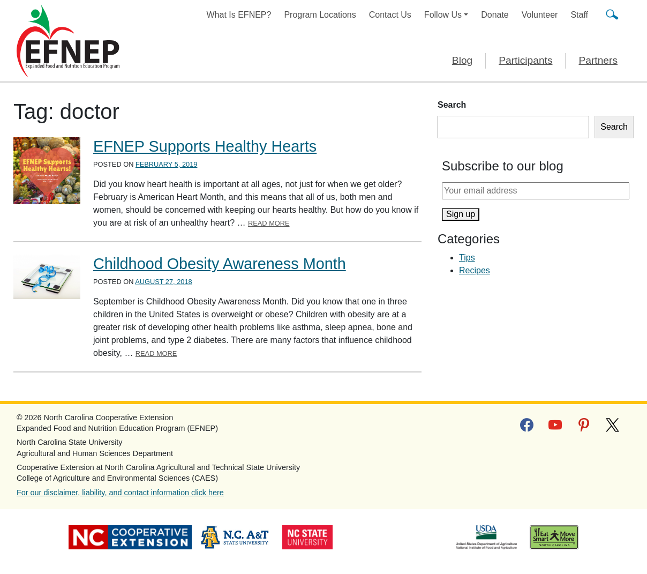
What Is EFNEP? (239, 14)
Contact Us (390, 14)
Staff (579, 14)
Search (452, 104)
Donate (495, 14)
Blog (462, 60)
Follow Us (443, 14)
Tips (467, 257)
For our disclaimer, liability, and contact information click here (120, 492)
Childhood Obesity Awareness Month (219, 263)
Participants (525, 60)
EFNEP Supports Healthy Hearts (205, 146)
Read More (269, 223)
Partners (598, 60)
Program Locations (320, 14)
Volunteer (540, 14)
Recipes (474, 270)
